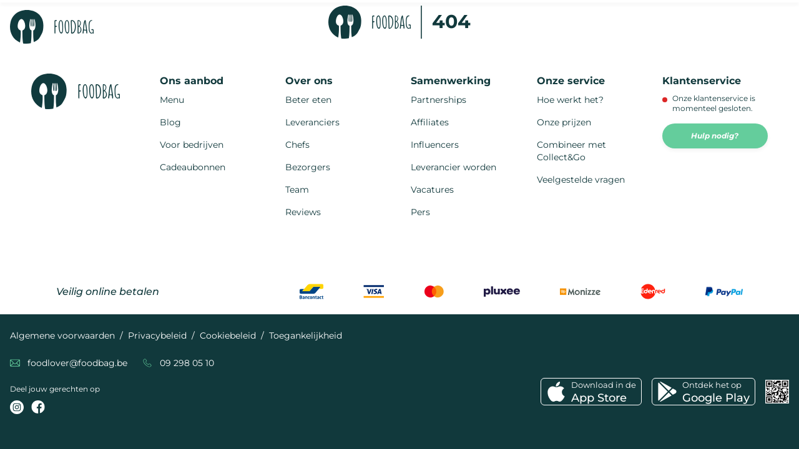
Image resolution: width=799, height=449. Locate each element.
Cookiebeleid (228, 335)
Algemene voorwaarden (62, 335)
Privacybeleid (157, 335)
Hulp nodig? (714, 135)
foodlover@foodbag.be (77, 363)
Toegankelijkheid (305, 335)
